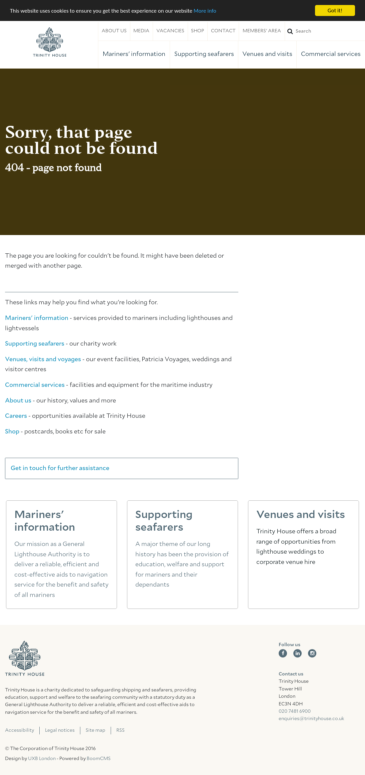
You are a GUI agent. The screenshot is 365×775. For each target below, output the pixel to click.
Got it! (335, 10)
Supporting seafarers (204, 54)
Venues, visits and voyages (43, 360)
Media (141, 31)
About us (114, 31)
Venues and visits (267, 54)
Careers (16, 416)
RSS (120, 730)
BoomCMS (99, 758)
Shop (197, 31)
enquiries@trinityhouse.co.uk (311, 718)
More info (205, 10)
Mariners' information (134, 54)
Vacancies (170, 31)
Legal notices (60, 730)
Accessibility (19, 730)
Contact (223, 31)
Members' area (262, 31)
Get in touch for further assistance (60, 468)
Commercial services (331, 54)
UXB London (42, 758)
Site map (95, 730)
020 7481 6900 (295, 711)
